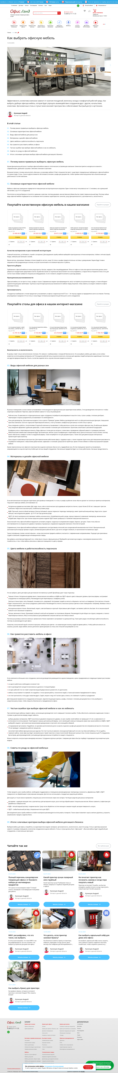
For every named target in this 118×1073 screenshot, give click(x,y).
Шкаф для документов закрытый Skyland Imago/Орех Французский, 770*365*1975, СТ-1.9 (37, 228)
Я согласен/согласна (88, 1067)
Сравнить (12, 241)
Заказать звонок (68, 12)
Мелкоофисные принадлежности (67, 1049)
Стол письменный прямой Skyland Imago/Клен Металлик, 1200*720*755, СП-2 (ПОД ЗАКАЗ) (99, 328)
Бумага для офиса (47, 1024)
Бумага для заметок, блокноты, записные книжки (53, 1028)
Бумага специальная (29, 1026)
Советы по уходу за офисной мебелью (23, 151)
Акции (50, 5)
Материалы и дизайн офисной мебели (24, 138)
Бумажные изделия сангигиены (49, 1056)
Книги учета (44, 1033)
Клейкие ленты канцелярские (66, 1044)
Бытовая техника (46, 1038)
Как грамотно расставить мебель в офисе (25, 145)
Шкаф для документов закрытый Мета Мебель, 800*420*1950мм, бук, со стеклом (17, 228)
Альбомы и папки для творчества (67, 1026)
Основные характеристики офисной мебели (26, 131)
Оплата (27, 5)
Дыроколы (62, 1040)
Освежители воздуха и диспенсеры (33, 1047)
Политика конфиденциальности (13, 1068)
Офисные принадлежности (67, 1038)
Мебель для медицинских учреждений (33, 1061)
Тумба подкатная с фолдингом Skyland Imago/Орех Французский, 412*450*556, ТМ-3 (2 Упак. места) (79, 228)
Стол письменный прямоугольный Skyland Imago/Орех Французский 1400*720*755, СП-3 (98, 228)
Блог (46, 5)
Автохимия (27, 1040)
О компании (14, 5)
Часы (43, 1049)
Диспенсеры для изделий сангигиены (50, 1059)
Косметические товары (30, 1042)
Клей (61, 1042)
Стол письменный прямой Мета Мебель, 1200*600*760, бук (38, 328)
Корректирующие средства (66, 1047)
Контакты (40, 5)
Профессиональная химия (31, 1049)
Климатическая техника (47, 1040)
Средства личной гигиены (48, 1061)
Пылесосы (44, 1044)
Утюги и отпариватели (47, 1047)
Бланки (43, 1026)
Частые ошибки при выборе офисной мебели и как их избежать (33, 148)
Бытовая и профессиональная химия (34, 1038)
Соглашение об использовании (54, 1066)
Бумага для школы (65, 1024)
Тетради (61, 1035)
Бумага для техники (30, 1024)
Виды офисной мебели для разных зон (24, 135)
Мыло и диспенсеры (29, 1044)
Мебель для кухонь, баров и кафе (32, 1059)
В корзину (17, 237)
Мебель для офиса (29, 1063)
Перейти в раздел (103, 205)
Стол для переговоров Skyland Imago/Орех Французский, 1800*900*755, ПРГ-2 (59, 328)
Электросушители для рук (48, 1063)
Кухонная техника (46, 1042)
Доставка (21, 5)
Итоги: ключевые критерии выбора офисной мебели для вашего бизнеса (36, 154)
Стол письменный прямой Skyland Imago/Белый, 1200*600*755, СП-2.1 (79, 328)
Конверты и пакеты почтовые (48, 1035)
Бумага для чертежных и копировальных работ (70, 1028)
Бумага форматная (29, 1028)
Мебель (27, 1052)
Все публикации (103, 846)
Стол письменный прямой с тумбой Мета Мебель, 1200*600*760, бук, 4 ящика (16, 328)
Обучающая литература (65, 1033)
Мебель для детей (29, 1056)
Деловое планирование (47, 1030)
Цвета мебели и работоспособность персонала (27, 141)
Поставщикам (33, 5)
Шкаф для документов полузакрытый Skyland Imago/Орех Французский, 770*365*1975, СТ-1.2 (58, 228)
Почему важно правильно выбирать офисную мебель (29, 128)
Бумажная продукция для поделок (67, 1030)
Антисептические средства (48, 1054)
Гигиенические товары (48, 1052)
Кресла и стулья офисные (30, 1054)
